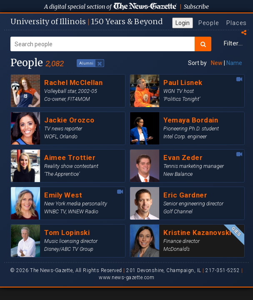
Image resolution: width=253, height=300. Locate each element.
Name (234, 63)
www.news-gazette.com (126, 277)
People (208, 23)
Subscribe (196, 6)
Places (236, 23)
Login (182, 23)
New (217, 63)
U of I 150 (86, 21)
